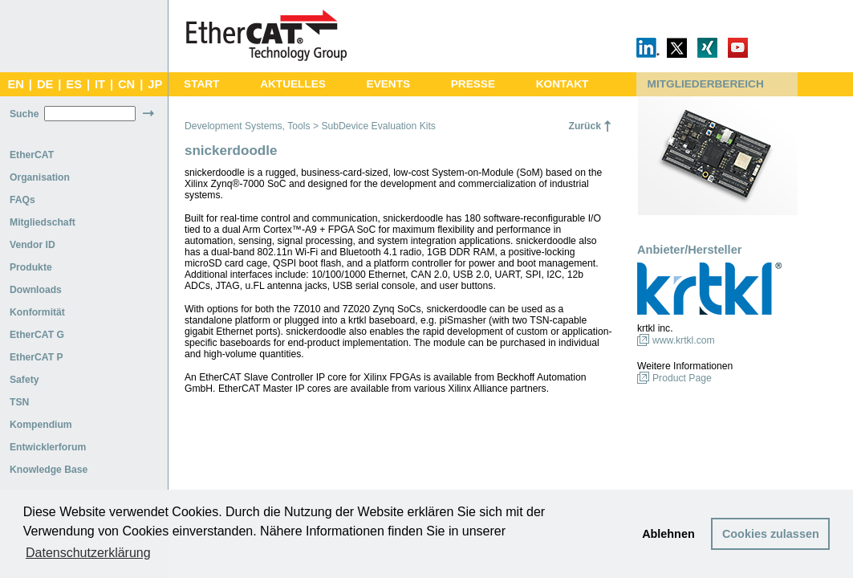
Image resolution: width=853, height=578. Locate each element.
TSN (19, 402)
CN (126, 84)
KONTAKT (562, 84)
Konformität (37, 312)
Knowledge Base (48, 469)
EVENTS (388, 84)
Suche (24, 114)
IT (100, 84)
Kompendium (41, 424)
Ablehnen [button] (668, 533)
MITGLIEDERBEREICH (706, 84)
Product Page (682, 378)
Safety (24, 379)
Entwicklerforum (48, 447)
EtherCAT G (37, 334)
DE (45, 84)
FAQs (22, 200)
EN (15, 84)
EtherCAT (32, 155)
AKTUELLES (293, 84)
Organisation (40, 177)
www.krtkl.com (683, 340)
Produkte (31, 267)
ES (74, 84)
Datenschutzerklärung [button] (88, 553)
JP (155, 84)
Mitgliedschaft (42, 222)
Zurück (584, 126)
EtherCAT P (36, 357)
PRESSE (473, 84)
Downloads (36, 289)
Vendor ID (32, 244)
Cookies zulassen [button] (770, 533)
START (201, 84)
